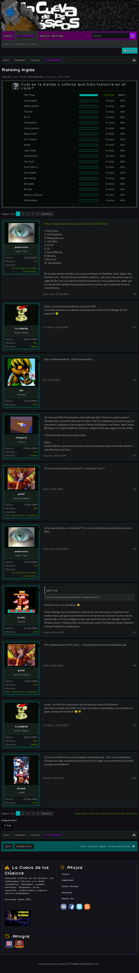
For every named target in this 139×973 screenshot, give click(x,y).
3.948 (34, 802)
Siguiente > (47, 213)
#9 (134, 725)
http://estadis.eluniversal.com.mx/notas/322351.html (75, 223)
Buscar (8, 44)
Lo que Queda (18, 76)
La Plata (33, 455)
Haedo (34, 346)
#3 (134, 380)
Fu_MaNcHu (21, 328)
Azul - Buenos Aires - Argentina (21, 515)
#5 (134, 489)
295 (35, 508)
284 (35, 342)
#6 (134, 548)
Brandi (21, 788)
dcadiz (21, 617)
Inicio (8, 36)
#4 (134, 455)
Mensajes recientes (26, 44)
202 (35, 451)
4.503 (34, 404)
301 (35, 261)
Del (21, 390)
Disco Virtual (52, 36)
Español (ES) (23, 846)
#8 (134, 665)
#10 (134, 778)
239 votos (108, 94)
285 (35, 631)
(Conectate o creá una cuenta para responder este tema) (106, 813)
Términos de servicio (119, 846)
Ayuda (102, 846)
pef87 (21, 494)
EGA (7, 846)
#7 (134, 632)
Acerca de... (69, 898)
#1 (135, 294)
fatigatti (21, 437)
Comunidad (26, 36)
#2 (134, 327)
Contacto (93, 846)
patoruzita (50, 76)
